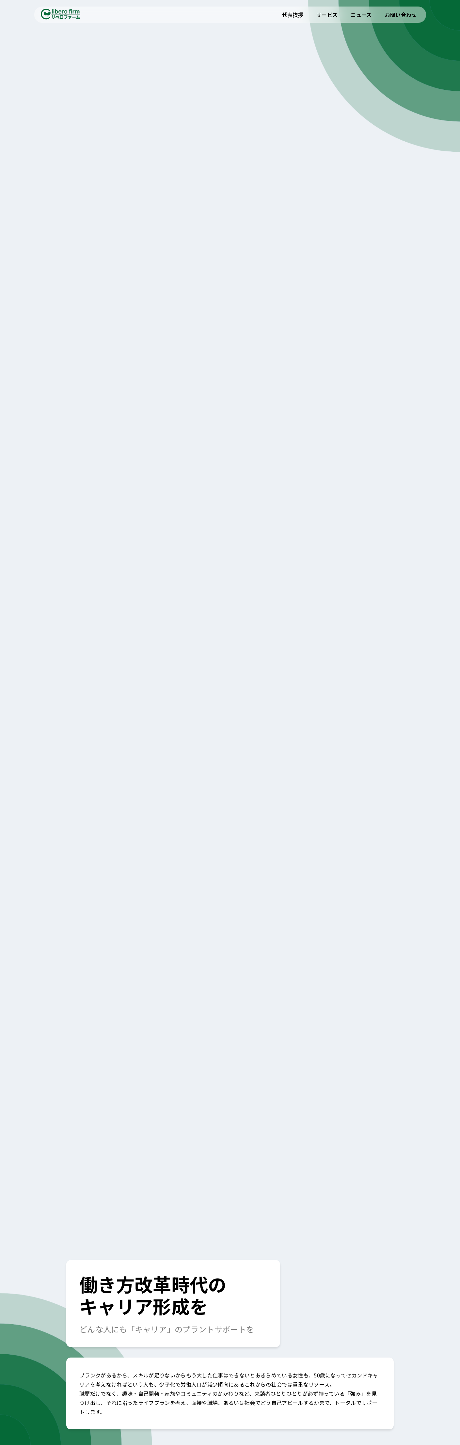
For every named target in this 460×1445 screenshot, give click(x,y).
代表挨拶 (292, 15)
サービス (327, 15)
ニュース (361, 15)
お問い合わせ (401, 15)
